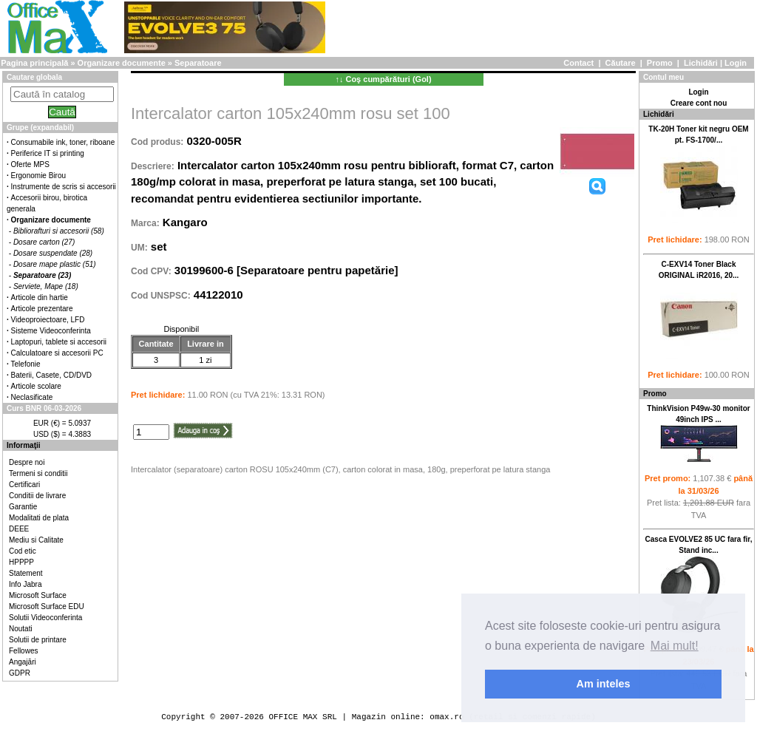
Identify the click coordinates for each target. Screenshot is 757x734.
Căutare (620, 62)
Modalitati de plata (39, 518)
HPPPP (21, 562)
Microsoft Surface (38, 595)
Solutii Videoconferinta (45, 618)
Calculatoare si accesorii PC (57, 353)
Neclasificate (32, 397)
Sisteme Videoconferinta (51, 331)
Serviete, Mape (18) (45, 286)
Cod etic (22, 551)
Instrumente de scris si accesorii (63, 187)
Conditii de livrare (37, 496)
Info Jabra (25, 584)
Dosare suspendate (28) (52, 253)
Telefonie (26, 364)
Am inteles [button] (604, 684)
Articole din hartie (39, 297)
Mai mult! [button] (675, 645)
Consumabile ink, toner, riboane (63, 142)
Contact (578, 62)
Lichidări (701, 62)
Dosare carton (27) (44, 242)
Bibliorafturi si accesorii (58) (58, 231)
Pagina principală (34, 62)
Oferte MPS (30, 164)
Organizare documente (122, 62)
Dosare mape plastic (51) (54, 264)
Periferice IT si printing (47, 153)
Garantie (23, 507)
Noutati (21, 629)
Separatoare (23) (42, 275)
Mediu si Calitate (36, 540)
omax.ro (447, 716)
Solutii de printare (38, 640)
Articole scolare (36, 386)
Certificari (24, 484)
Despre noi (26, 462)
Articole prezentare (42, 309)
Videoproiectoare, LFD (48, 320)
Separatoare (198, 62)
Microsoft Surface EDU (46, 606)
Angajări (22, 662)
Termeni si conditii (38, 473)
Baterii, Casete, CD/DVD (51, 375)
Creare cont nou (699, 103)
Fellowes (23, 651)
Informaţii (24, 445)
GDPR (19, 673)
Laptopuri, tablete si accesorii (59, 342)
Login (735, 62)
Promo (660, 62)
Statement (26, 573)
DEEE (19, 529)
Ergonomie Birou (38, 175)
